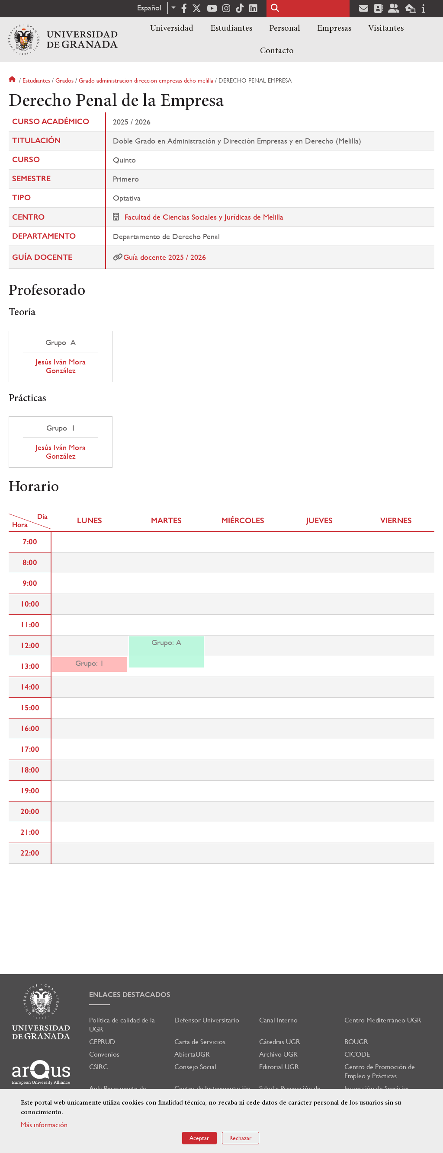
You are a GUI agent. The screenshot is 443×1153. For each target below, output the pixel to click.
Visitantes (386, 28)
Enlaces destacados (129, 994)
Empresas (334, 28)
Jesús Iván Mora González (60, 366)
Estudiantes (231, 28)
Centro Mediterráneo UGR (382, 1020)
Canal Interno (278, 1020)
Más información (44, 1125)
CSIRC (98, 1067)
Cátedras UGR (279, 1042)
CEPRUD (102, 1042)
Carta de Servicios (199, 1042)
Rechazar (240, 1137)
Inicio (13, 80)
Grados (64, 80)
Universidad (171, 28)
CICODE (357, 1054)
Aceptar (199, 1137)
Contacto (277, 51)
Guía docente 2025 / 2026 (164, 257)
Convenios (104, 1054)
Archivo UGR (278, 1054)
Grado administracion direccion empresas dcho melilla (146, 80)
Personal (284, 28)
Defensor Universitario (206, 1020)
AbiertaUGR (192, 1054)
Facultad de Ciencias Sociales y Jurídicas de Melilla (204, 216)
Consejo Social (195, 1067)
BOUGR (356, 1042)
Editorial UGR (279, 1067)
